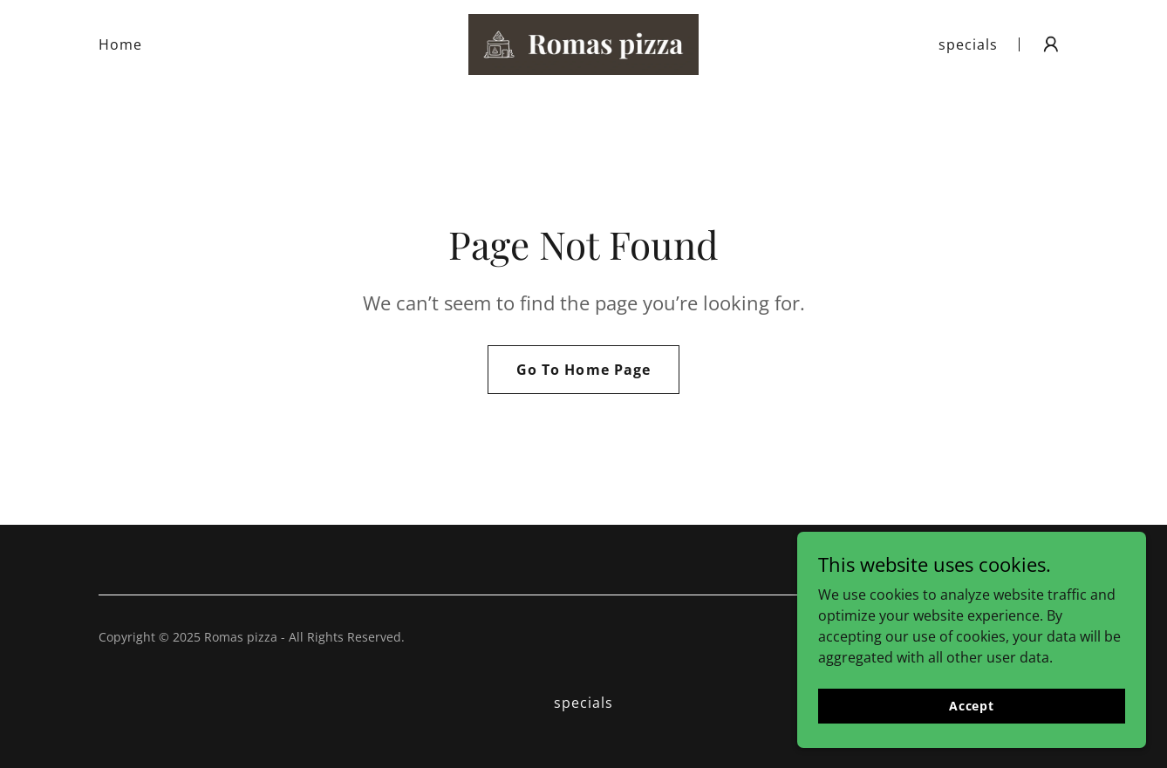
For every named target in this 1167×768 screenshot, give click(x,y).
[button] (1051, 44)
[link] (583, 42)
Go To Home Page (583, 369)
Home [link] (120, 44)
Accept (971, 729)
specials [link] (968, 44)
